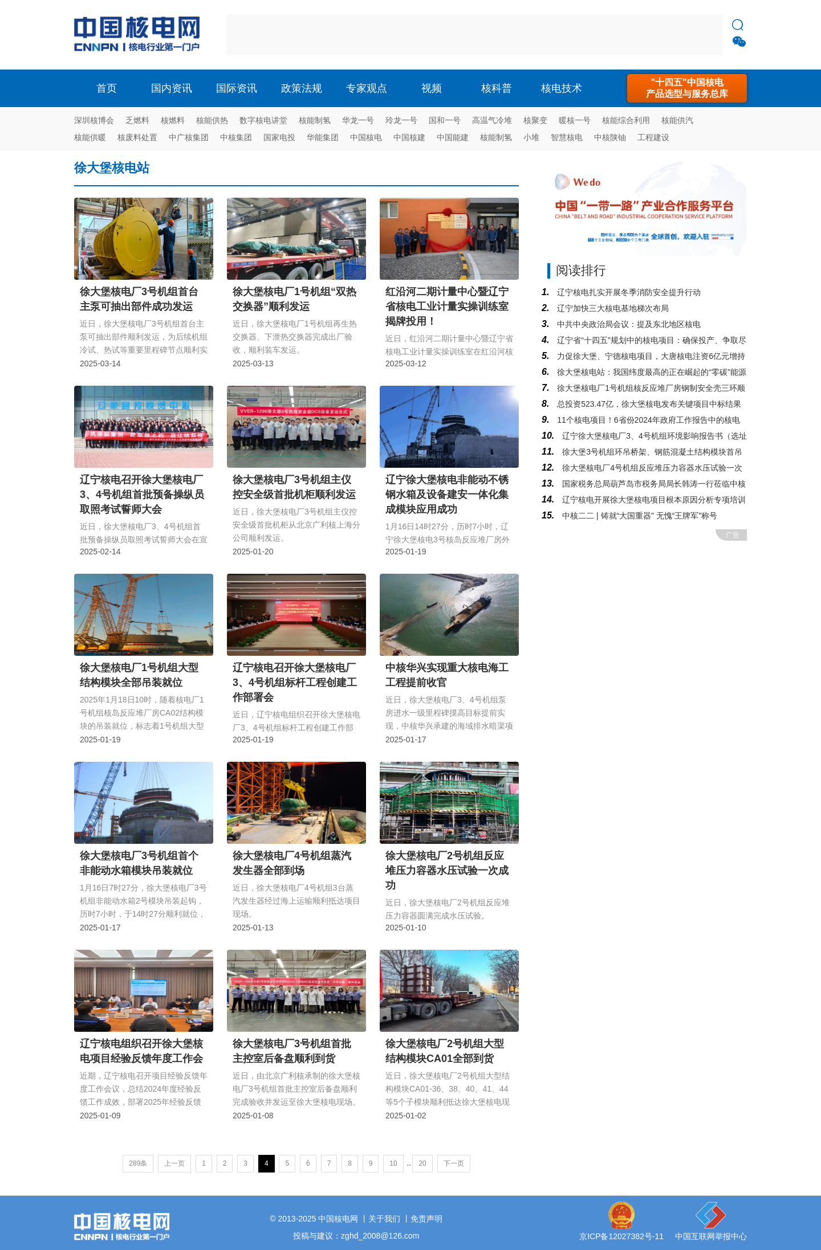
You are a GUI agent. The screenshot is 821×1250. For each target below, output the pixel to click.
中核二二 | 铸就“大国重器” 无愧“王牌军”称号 (638, 515)
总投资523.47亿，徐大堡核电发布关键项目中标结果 (648, 404)
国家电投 (279, 137)
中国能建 (453, 137)
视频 (431, 88)
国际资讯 (236, 88)
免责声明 (426, 1218)
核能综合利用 (626, 120)
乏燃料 (137, 120)
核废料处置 (137, 137)
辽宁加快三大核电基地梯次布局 (612, 308)
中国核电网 (338, 1218)
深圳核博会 (94, 120)
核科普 (496, 88)
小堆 (531, 137)
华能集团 (323, 137)
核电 (139, 35)
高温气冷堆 (492, 120)
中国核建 (409, 137)
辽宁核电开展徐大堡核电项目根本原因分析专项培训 (653, 499)
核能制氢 (315, 120)
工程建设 (653, 137)
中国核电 (366, 137)
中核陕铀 (610, 137)
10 (393, 1163)
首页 (106, 88)
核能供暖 (90, 137)
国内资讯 (171, 88)
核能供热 (212, 120)
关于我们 (384, 1218)
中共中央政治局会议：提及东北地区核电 (628, 324)
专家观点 (366, 88)
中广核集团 (189, 137)
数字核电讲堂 (263, 120)
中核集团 (236, 137)
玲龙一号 (401, 120)
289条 (138, 1163)
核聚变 (535, 120)
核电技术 (561, 88)
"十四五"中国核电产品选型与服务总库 (687, 88)
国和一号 (445, 120)
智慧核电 (567, 137)
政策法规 (301, 88)
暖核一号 (575, 120)
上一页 (174, 1163)
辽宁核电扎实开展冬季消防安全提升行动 (628, 292)
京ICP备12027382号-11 (621, 1236)
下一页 (454, 1163)
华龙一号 (358, 120)
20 (422, 1163)
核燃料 (173, 120)
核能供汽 (677, 120)
